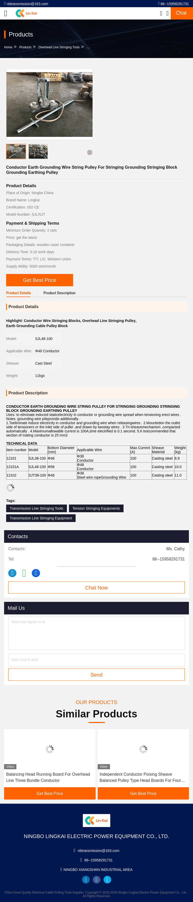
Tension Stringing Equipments (96, 508)
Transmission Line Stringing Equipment (41, 518)
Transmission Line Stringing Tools (36, 508)
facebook (96, 880)
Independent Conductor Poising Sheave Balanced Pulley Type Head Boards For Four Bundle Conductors (140, 778)
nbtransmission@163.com (26, 3)
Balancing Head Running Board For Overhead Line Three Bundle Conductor (48, 777)
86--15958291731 (173, 3)
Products (25, 47)
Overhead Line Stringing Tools (59, 47)
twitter (107, 880)
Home (8, 47)
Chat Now (96, 588)
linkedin (86, 880)
